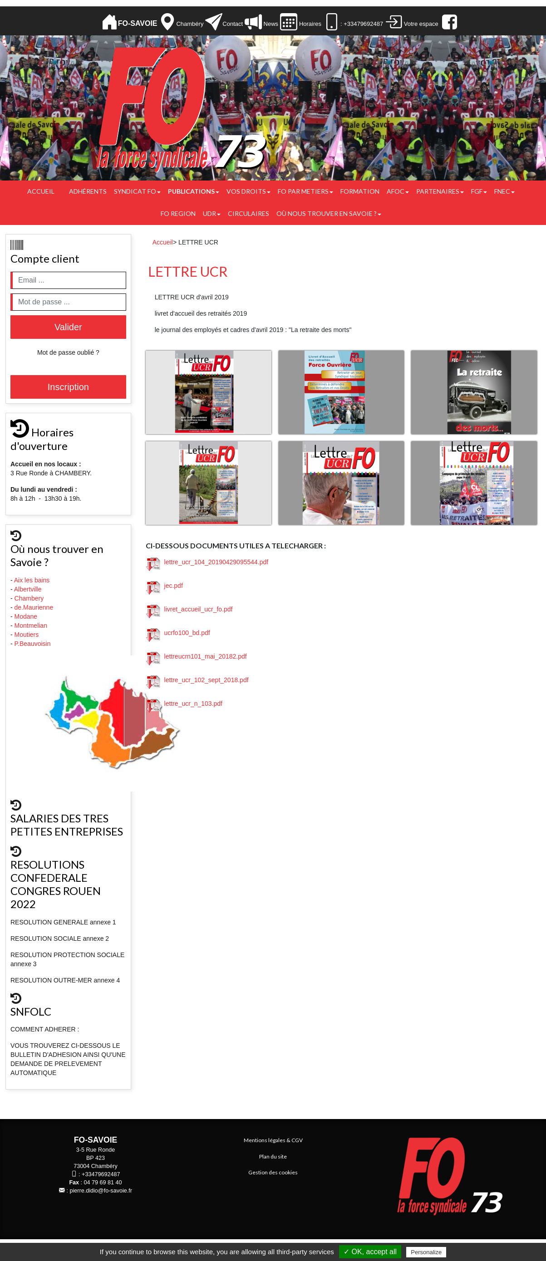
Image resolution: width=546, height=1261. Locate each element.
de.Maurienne (35, 607)
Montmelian (32, 625)
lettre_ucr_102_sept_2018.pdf (197, 680)
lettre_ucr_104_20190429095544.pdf (207, 562)
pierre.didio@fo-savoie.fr (101, 1191)
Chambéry (189, 23)
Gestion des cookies (273, 1172)
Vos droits (248, 191)
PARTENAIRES (440, 191)
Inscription (68, 387)
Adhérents (88, 191)
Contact (232, 23)
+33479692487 (101, 1174)
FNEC (504, 191)
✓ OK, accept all (370, 1252)
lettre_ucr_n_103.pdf (184, 703)
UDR (212, 213)
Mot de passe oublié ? (68, 352)
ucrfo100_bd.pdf (178, 632)
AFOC (398, 191)
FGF (479, 191)
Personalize (426, 1252)
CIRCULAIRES (248, 213)
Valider (68, 327)
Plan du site (273, 1156)
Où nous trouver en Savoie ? (328, 213)
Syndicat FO (137, 191)
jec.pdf (164, 585)
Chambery (29, 598)
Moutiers (28, 634)
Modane (26, 616)
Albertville (29, 589)
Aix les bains (32, 580)
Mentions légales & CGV (273, 1140)
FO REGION (178, 213)
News (270, 23)
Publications (193, 191)
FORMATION (359, 191)
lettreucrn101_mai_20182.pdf (196, 656)
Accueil (40, 191)
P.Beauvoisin (34, 643)
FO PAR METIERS (305, 191)
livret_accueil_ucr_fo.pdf (189, 609)
